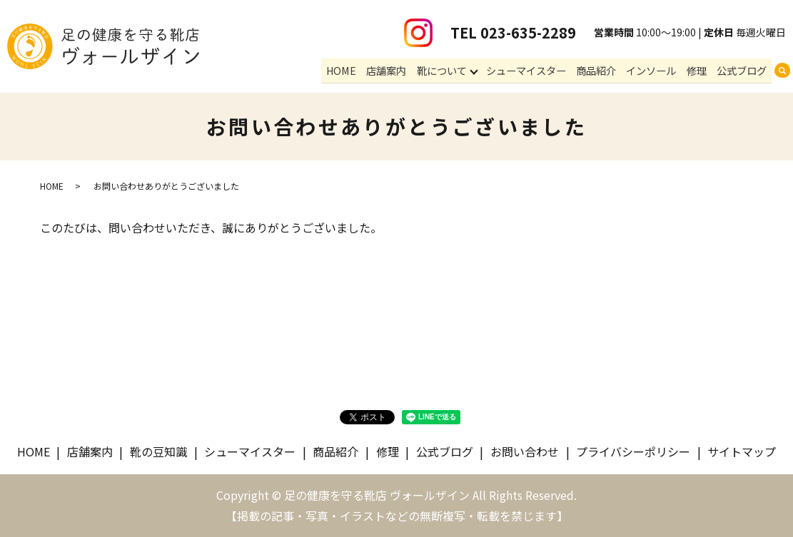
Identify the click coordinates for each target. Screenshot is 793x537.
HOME (357, 71)
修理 (699, 71)
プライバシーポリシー (633, 451)
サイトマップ (741, 451)
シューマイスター (536, 71)
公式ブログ (742, 71)
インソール (657, 71)
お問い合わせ (524, 451)
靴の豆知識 (158, 451)
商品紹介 (604, 71)
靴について (452, 71)
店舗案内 (399, 71)
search (782, 72)
